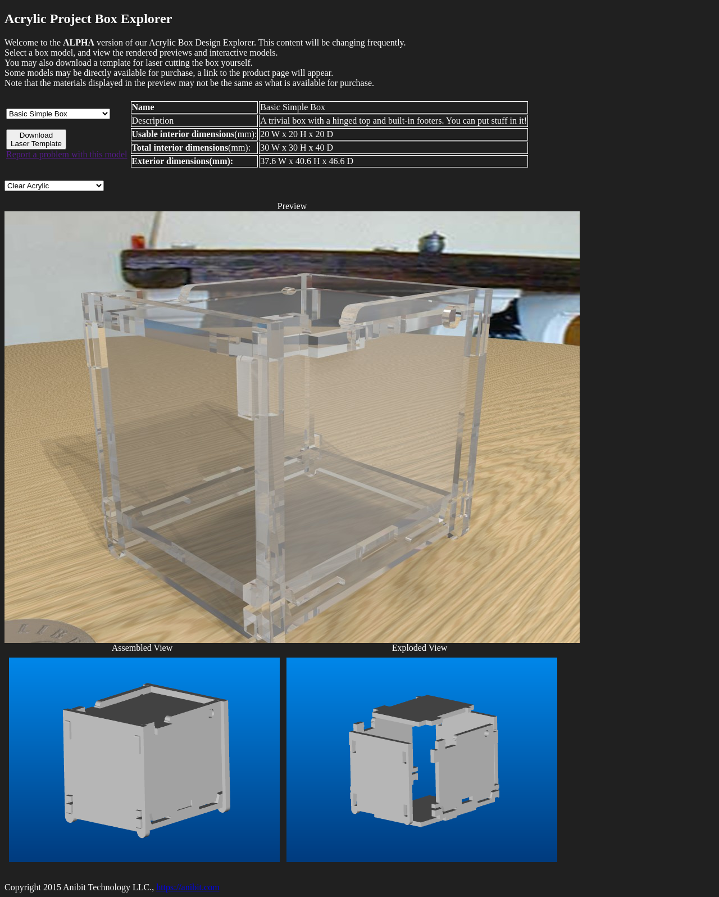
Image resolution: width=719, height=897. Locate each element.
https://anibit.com (187, 887)
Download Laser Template (36, 139)
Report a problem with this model (67, 154)
